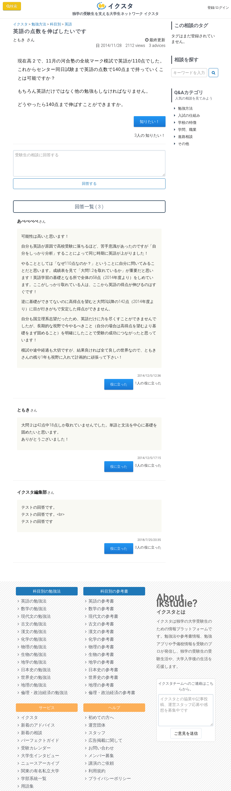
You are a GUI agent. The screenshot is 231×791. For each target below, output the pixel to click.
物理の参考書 (99, 646)
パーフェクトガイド (38, 740)
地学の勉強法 (32, 662)
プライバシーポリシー (108, 778)
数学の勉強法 (32, 608)
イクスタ (20, 24)
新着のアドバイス (36, 725)
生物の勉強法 (32, 654)
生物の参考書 (99, 654)
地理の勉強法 (32, 685)
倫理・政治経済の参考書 (110, 692)
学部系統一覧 (32, 778)
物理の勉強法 (32, 646)
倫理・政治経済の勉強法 (43, 692)
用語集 (26, 786)
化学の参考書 (99, 639)
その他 (181, 144)
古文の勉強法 (32, 624)
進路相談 (183, 137)
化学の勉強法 (32, 639)
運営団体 (95, 725)
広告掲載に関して (103, 740)
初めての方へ (99, 717)
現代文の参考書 (101, 616)
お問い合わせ (99, 748)
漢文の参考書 (99, 631)
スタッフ (95, 732)
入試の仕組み (187, 115)
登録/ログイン (218, 8)
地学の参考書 (99, 662)
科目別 (55, 24)
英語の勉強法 (32, 601)
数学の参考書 (99, 608)
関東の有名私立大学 (38, 770)
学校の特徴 (185, 122)
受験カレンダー (34, 748)
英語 (68, 24)
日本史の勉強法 (34, 669)
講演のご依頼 (99, 763)
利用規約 (95, 770)
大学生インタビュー (38, 755)
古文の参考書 (99, 624)
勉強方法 (38, 24)
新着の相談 (30, 732)
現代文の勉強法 (34, 616)
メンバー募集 (99, 755)
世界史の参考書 (101, 677)
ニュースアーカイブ (38, 763)
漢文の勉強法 (32, 631)
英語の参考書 (99, 601)
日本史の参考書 (101, 669)
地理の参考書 (99, 685)
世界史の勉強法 (34, 677)
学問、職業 (185, 129)
